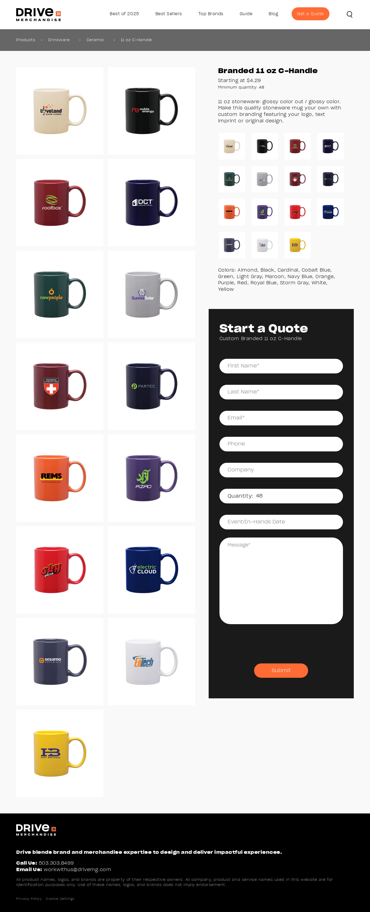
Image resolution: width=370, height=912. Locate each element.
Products (25, 40)
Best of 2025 (124, 14)
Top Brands (211, 14)
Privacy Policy (29, 898)
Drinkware (59, 40)
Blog (273, 14)
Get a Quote (310, 14)
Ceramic (95, 40)
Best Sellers (168, 14)
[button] (350, 15)
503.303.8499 (56, 863)
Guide (246, 14)
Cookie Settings (60, 898)
